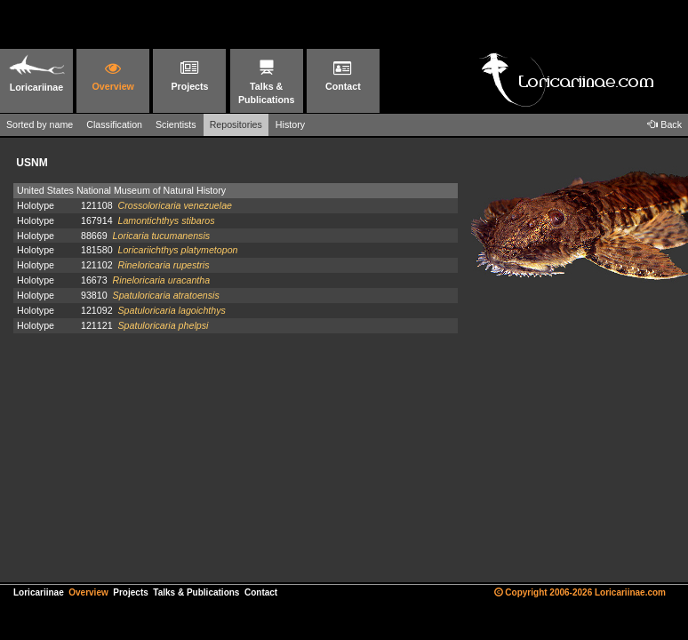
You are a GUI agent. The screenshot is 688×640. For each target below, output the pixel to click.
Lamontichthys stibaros (165, 220)
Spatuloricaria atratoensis (166, 295)
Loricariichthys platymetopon (177, 249)
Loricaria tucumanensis (162, 235)
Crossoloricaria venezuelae (174, 205)
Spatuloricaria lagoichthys (171, 310)
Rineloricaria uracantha (162, 280)
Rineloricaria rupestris (163, 265)
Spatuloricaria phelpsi (162, 325)
